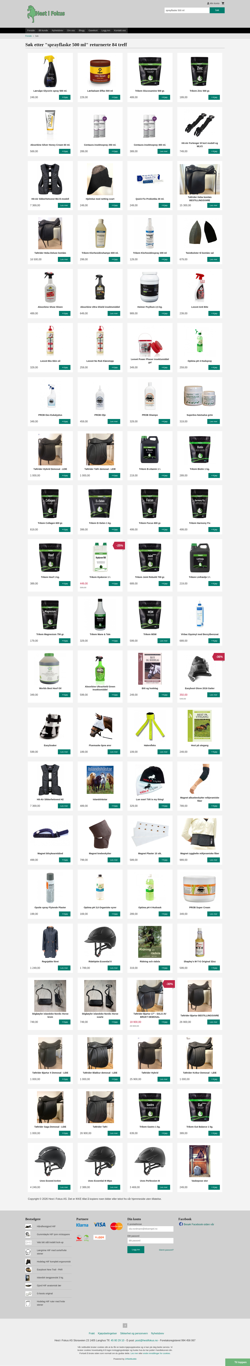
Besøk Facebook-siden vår (196, 1224)
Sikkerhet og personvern (134, 1334)
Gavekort (93, 30)
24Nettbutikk (130, 1359)
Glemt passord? (166, 1250)
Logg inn (106, 30)
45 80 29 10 (117, 1341)
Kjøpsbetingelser (107, 1334)
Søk (217, 10)
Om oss (71, 30)
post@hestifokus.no (146, 1341)
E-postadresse (134, 1224)
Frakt (92, 1334)
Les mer (135, 1354)
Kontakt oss (120, 30)
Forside (31, 30)
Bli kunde (43, 30)
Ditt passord (133, 1236)
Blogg (82, 30)
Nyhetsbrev (57, 30)
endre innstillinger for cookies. (157, 1354)
